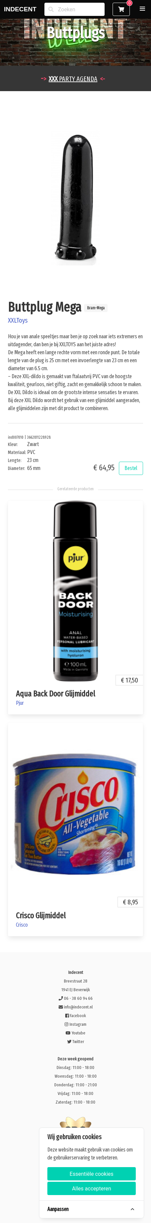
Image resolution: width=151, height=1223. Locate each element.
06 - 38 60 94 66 (76, 998)
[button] (142, 8)
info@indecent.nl (76, 1006)
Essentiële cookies (91, 1174)
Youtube (75, 1032)
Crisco (22, 925)
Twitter (75, 1041)
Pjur (20, 703)
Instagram (75, 1024)
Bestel (131, 468)
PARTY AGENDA (73, 79)
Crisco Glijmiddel (41, 915)
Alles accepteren (91, 1188)
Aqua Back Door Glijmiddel (55, 693)
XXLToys (17, 320)
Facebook (75, 1015)
